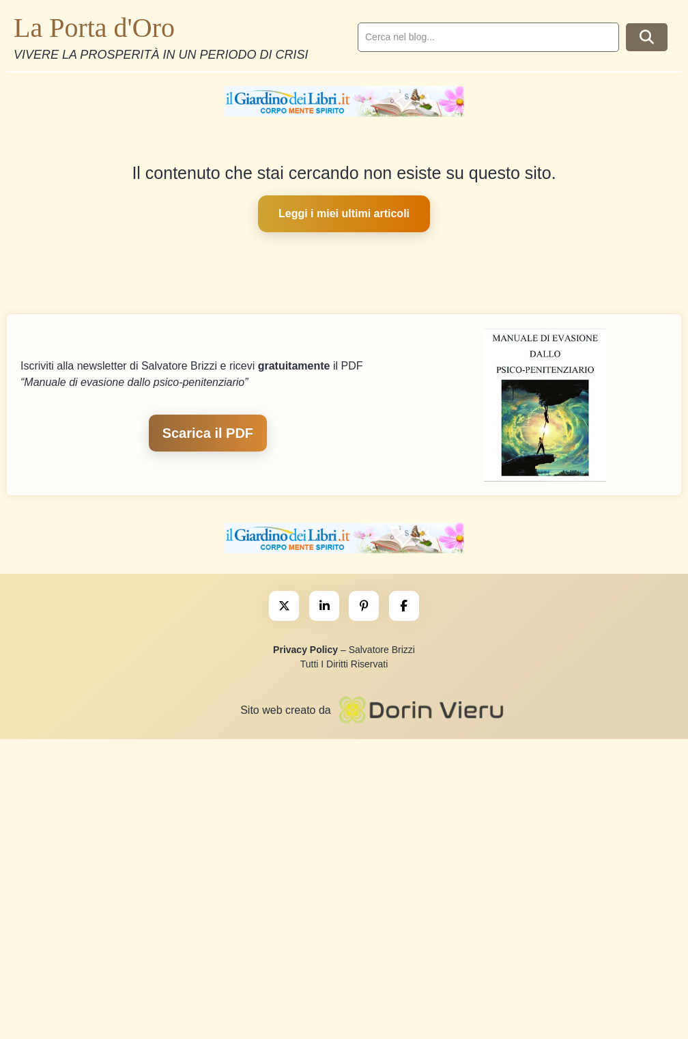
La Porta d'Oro (94, 27)
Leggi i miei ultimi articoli (344, 213)
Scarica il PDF (207, 433)
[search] (488, 37)
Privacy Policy (305, 649)
